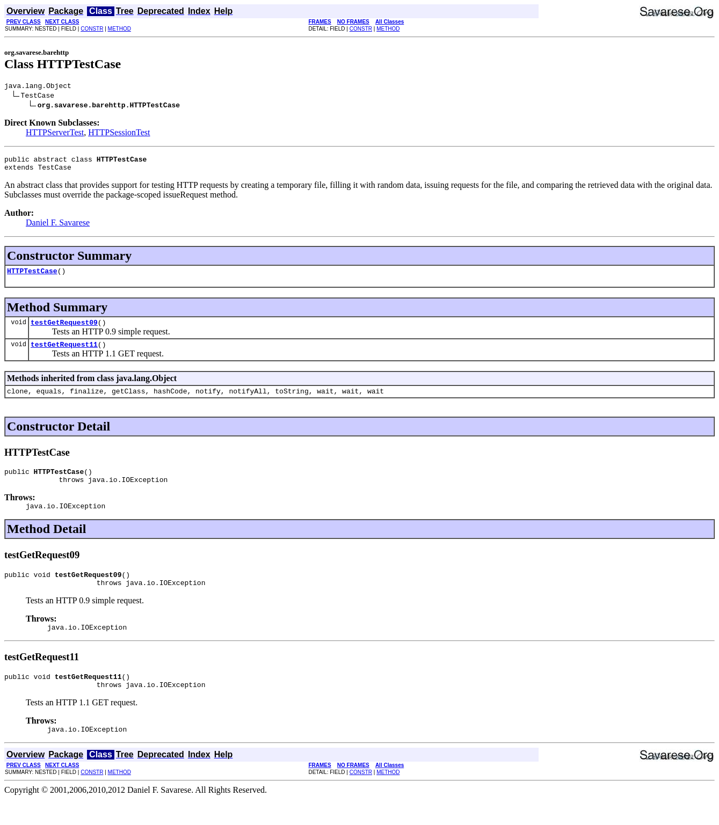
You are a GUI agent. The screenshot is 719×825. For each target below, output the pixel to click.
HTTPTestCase (32, 277)
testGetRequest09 (64, 330)
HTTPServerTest (55, 133)
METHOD (119, 29)
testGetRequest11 (64, 354)
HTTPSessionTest (119, 133)
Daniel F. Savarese (58, 227)
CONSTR (92, 29)
